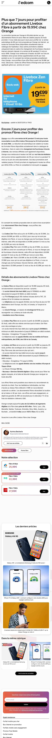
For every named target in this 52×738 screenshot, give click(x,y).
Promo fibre (24, 450)
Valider (26, 704)
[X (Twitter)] (42, 443)
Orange (4, 138)
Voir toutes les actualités (26, 673)
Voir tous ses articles (13, 443)
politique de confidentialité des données (32, 710)
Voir (44, 467)
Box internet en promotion (12, 725)
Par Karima (5, 122)
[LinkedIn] (46, 443)
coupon (44, 165)
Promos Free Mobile (10, 731)
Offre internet (9, 450)
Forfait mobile (8, 734)
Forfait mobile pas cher (11, 721)
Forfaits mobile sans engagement (15, 728)
